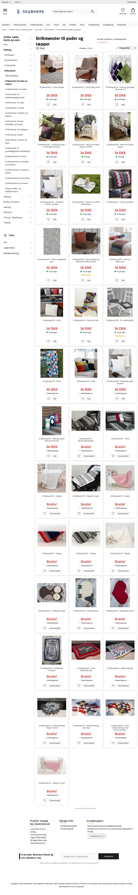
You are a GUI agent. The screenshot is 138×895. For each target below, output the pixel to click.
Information (131, 2)
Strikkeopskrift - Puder (86, 381)
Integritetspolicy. (90, 863)
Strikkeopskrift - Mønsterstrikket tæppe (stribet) (86, 146)
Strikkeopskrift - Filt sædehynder (120, 320)
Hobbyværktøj (93, 25)
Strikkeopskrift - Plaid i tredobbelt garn (52, 260)
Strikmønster (102, 42)
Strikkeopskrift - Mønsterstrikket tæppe (120, 146)
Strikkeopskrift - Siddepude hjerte (120, 611)
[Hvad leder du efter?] (74, 11)
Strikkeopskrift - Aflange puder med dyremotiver (52, 440)
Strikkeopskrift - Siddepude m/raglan (51, 669)
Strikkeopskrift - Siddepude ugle (51, 611)
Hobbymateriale (36, 25)
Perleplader (121, 25)
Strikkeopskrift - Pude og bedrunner (120, 260)
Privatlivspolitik (67, 829)
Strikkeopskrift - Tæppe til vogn (86, 496)
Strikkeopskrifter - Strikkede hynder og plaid (51, 203)
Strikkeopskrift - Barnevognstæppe (86, 440)
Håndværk (6, 25)
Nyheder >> (6, 2)
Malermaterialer (20, 25)
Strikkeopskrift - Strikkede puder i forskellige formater (52, 146)
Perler (82, 25)
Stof (64, 25)
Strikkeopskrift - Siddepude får (86, 611)
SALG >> (18, 2)
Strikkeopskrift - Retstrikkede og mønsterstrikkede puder (86, 260)
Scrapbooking (108, 25)
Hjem (4, 29)
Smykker (72, 25)
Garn (48, 25)
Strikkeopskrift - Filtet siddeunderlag (86, 669)
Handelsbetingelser (68, 826)
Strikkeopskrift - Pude (52, 320)
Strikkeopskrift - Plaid (52, 381)
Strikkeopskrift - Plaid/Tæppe (51, 87)
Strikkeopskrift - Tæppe (52, 496)
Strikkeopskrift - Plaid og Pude (86, 320)
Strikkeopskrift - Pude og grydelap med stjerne (120, 88)
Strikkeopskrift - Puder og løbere (120, 202)
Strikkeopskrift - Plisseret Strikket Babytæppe (86, 203)
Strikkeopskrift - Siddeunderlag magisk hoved (52, 727)
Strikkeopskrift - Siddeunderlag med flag (86, 727)
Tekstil (56, 25)
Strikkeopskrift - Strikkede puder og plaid (120, 382)
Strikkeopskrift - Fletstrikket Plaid (86, 87)
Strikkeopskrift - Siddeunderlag (120, 668)
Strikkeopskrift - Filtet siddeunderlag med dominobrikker (120, 728)
